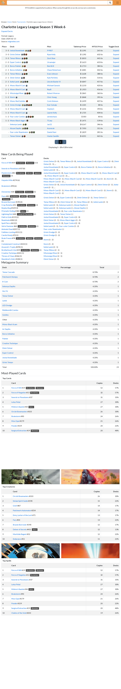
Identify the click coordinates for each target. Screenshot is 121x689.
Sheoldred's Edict (8, 259)
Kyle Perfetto (52, 78)
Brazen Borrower (8, 202)
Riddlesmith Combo (10, 310)
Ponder (14, 426)
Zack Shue (51, 58)
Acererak (51, 128)
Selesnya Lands (16, 124)
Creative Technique (9, 253)
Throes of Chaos (8, 256)
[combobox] (56, 2)
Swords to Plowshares (10, 168)
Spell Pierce (6, 223)
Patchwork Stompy (10, 277)
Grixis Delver (15, 54)
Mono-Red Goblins (17, 101)
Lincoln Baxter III (54, 81)
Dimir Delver (15, 78)
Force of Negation (18, 392)
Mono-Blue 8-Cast (17, 85)
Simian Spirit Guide (20, 501)
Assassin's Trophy (9, 247)
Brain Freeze (7, 238)
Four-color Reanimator (19, 132)
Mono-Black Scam (9, 324)
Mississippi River (17, 93)
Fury (14, 520)
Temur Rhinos (15, 58)
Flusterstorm (7, 173)
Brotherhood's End (9, 250)
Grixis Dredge (15, 105)
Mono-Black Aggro (18, 120)
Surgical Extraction (18, 430)
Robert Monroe (53, 93)
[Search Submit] (110, 2)
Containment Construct (11, 244)
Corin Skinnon (52, 101)
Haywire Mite (7, 180)
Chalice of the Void (18, 613)
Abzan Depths (15, 128)
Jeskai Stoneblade (17, 50)
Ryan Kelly (51, 54)
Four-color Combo (17, 116)
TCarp (49, 120)
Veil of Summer (7, 226)
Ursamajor (51, 62)
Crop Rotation (7, 205)
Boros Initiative (16, 70)
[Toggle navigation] (118, 3)
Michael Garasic (53, 85)
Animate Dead (7, 229)
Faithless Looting (8, 232)
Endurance (17, 539)
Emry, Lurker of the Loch (22, 515)
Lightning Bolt (7, 214)
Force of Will (7, 163)
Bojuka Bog (6, 208)
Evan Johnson (52, 74)
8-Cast (5, 281)
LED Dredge (7, 305)
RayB (49, 89)
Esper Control (15, 62)
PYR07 (50, 50)
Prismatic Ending (8, 211)
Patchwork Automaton (22, 510)
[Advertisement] (62, 451)
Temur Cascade (8, 272)
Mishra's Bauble (17, 407)
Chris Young (52, 97)
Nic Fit (5, 291)
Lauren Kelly (52, 113)
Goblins (5, 315)
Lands (4, 300)
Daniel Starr (51, 132)
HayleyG (50, 109)
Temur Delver (15, 136)
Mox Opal (15, 421)
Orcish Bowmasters (19, 411)
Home (10, 22)
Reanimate (6, 220)
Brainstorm (6, 186)
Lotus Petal (15, 402)
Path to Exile (6, 217)
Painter (5, 338)
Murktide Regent (20, 534)
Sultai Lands (14, 81)
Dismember (6, 192)
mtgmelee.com (13, 41)
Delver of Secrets (20, 529)
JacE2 (49, 124)
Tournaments (21, 22)
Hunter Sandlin (53, 136)
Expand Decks (7, 31)
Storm (12, 97)
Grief (15, 506)
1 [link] (60, 142)
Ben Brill (50, 66)
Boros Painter (15, 66)
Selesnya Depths (8, 286)
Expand (116, 50)
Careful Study (7, 235)
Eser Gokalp (52, 105)
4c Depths (6, 329)
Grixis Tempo (7, 362)
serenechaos (52, 116)
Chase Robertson (54, 70)
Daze (4, 196)
